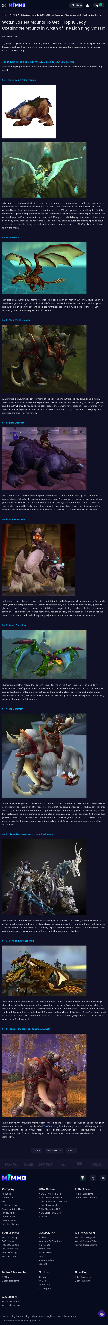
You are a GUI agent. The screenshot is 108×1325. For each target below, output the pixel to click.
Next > (71, 1150)
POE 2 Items (8, 1241)
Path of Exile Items (84, 1193)
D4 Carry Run (45, 1288)
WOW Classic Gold (48, 1205)
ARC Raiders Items (11, 1301)
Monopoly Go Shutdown (50, 1241)
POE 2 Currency (9, 1237)
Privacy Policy (8, 1212)
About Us (6, 1193)
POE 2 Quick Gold (10, 1245)
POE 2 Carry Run (10, 1248)
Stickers (42, 1237)
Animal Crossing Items (86, 1245)
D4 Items (43, 1277)
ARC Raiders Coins (11, 1305)
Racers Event (45, 1248)
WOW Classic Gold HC (49, 1209)
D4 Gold (42, 1280)
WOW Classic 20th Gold (50, 1197)
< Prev (37, 1150)
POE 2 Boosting (9, 1252)
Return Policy (8, 1216)
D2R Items (7, 1277)
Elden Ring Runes (83, 1280)
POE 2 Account (9, 1256)
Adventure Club (46, 1260)
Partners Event (46, 1252)
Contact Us (7, 1197)
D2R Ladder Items (10, 1280)
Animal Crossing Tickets (86, 1241)
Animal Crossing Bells (85, 1237)
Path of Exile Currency (86, 1197)
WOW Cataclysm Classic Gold (53, 1201)
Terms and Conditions (13, 1209)
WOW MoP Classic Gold (50, 1193)
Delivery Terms (9, 1205)
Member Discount (11, 1224)
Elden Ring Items (83, 1277)
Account (43, 1264)
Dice (41, 1256)
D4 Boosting (44, 1284)
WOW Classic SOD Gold (50, 1212)
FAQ (4, 1201)
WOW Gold (44, 1216)
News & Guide (9, 1220)
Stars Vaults (44, 1245)
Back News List (54, 1150)
